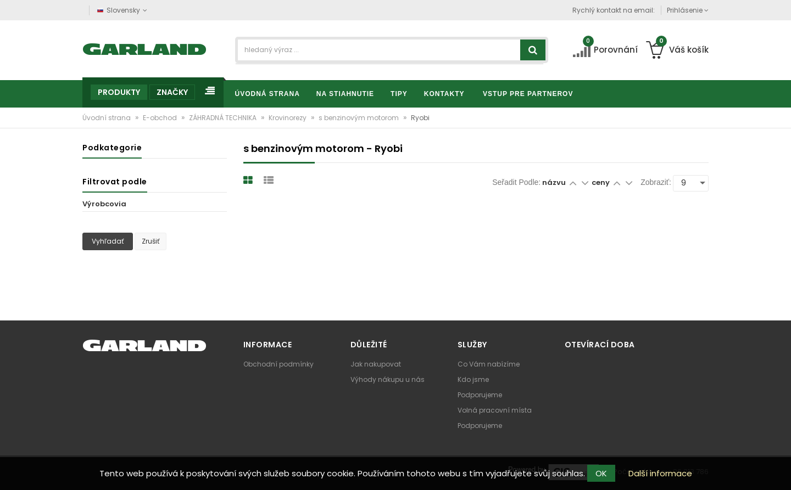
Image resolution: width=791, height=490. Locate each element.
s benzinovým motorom (359, 117)
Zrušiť (150, 241)
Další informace (660, 473)
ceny (601, 182)
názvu (554, 182)
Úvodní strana (107, 117)
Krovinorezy (288, 117)
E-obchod (161, 117)
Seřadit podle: (516, 182)
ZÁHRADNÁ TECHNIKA (223, 117)
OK (601, 473)
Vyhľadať (108, 241)
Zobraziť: (655, 182)
